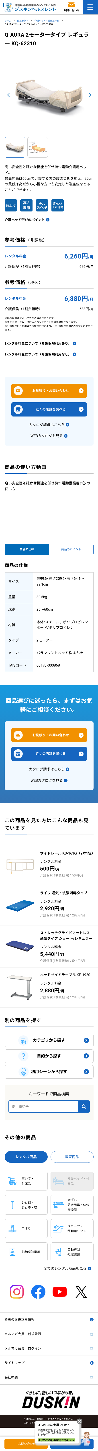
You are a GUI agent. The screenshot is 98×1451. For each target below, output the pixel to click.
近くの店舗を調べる (51, 409)
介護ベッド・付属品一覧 (47, 21)
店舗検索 (73, 1443)
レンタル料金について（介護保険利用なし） (38, 354)
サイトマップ (14, 1363)
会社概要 (11, 1377)
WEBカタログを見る (47, 436)
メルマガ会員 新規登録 (22, 1334)
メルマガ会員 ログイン (22, 1348)
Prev (8, 95)
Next (89, 95)
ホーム (8, 21)
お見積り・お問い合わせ (50, 391)
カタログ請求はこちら (47, 425)
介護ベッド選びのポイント (25, 220)
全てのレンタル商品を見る (65, 1268)
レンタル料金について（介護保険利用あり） (38, 343)
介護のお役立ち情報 (19, 1320)
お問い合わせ (27, 1443)
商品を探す (23, 21)
